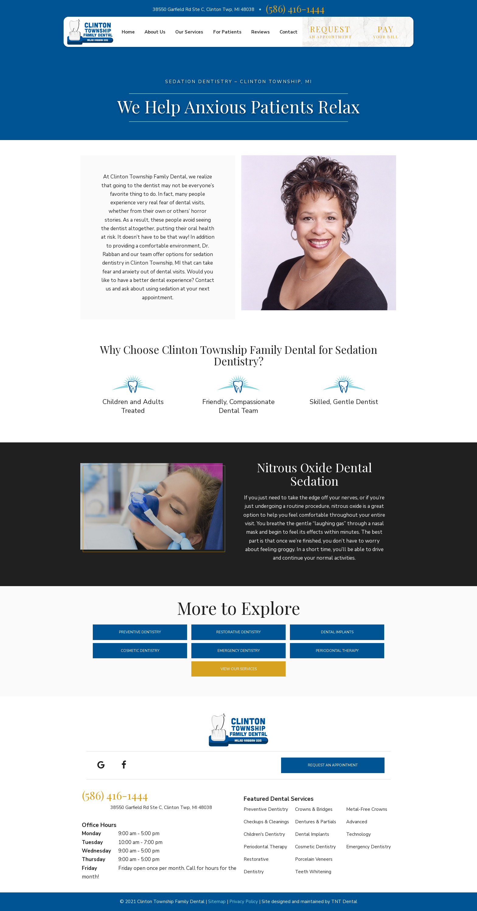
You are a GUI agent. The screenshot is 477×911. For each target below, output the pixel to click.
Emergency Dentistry (239, 650)
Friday (89, 868)
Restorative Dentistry (238, 632)
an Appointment (330, 31)
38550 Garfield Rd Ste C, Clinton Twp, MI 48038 (203, 9)
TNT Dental (344, 902)
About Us (154, 32)
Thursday (93, 859)
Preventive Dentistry (140, 632)
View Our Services (239, 669)
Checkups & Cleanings (266, 822)
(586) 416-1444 (295, 8)
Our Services (189, 32)
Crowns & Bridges (314, 809)
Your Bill (386, 31)
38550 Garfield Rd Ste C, (161, 807)
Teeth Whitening (313, 872)
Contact (289, 32)
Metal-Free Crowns (366, 809)
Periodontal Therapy (337, 650)
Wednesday (96, 850)
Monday (91, 833)
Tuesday (92, 842)
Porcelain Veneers (314, 859)
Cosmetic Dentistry (140, 650)
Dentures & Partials (315, 822)
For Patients (227, 32)
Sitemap (217, 902)
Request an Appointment (333, 765)
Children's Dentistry (264, 834)
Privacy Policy (243, 902)
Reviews (260, 32)
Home (128, 32)
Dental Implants (337, 632)
